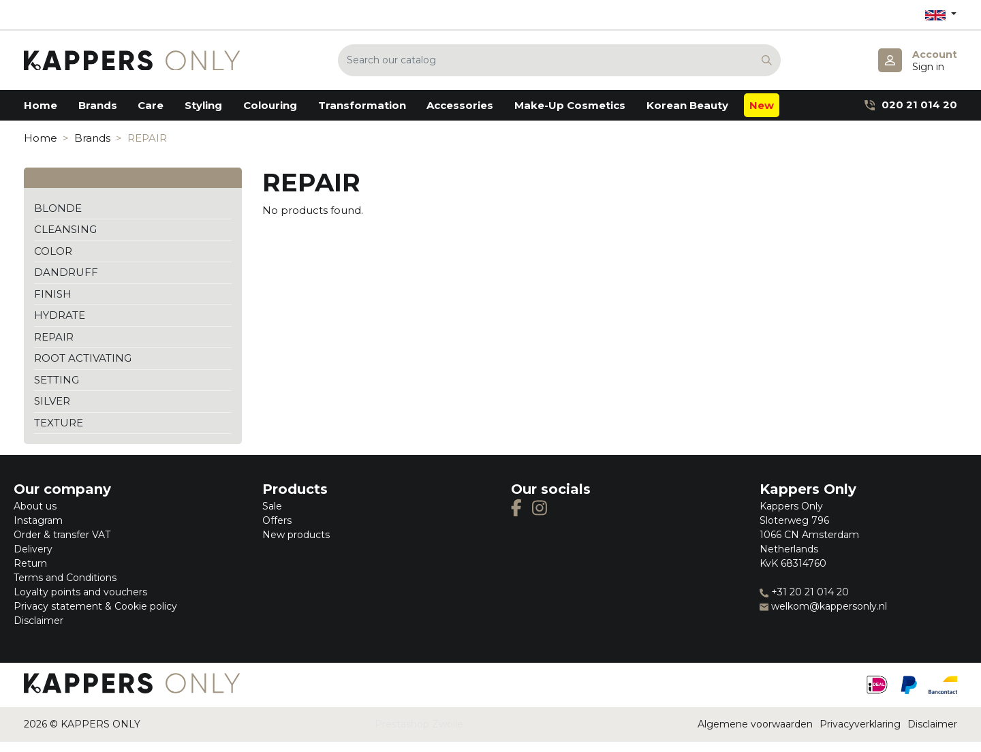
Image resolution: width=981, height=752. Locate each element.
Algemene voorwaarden (755, 724)
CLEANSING (65, 229)
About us (35, 506)
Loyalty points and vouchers (80, 592)
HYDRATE (59, 315)
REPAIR (54, 336)
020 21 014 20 (911, 104)
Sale (272, 506)
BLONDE (58, 208)
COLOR (53, 251)
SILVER (52, 400)
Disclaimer (38, 620)
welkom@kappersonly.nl (823, 606)
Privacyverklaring (860, 724)
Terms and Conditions (65, 577)
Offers (277, 520)
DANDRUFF (66, 272)
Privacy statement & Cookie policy (95, 606)
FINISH (53, 293)
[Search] (559, 60)
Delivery (33, 549)
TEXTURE (58, 422)
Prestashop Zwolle (419, 724)
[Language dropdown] (940, 14)
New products (296, 535)
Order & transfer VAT (62, 535)
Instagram (38, 520)
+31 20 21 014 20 (804, 592)
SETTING (56, 379)
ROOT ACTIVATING (82, 357)
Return (30, 563)
